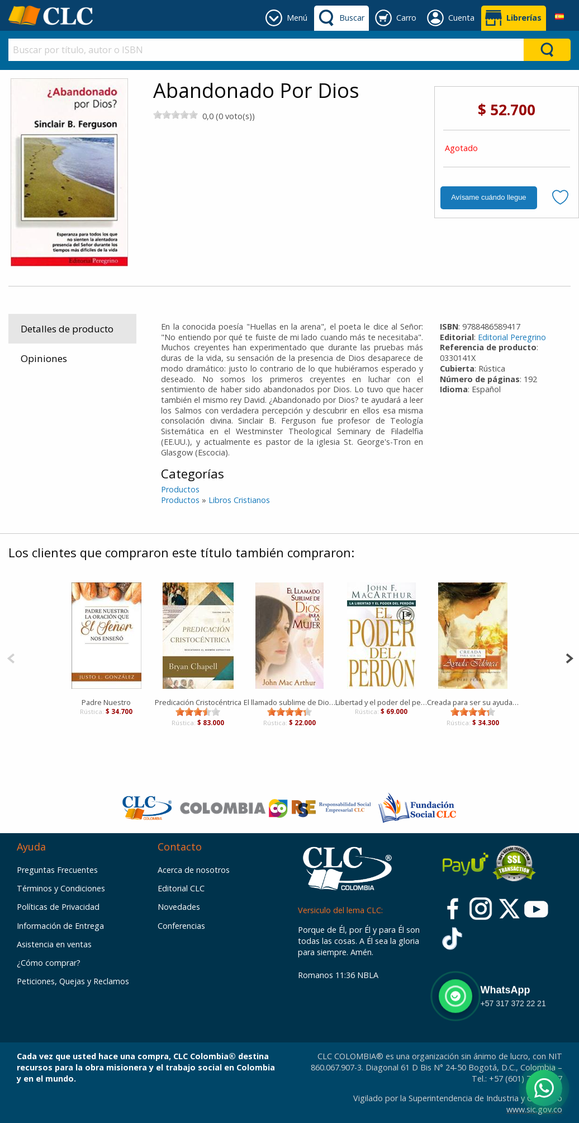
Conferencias (181, 925)
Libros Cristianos (239, 500)
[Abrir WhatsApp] (544, 1088)
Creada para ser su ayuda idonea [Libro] (473, 702)
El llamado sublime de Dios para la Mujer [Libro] (289, 702)
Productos (180, 489)
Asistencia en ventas (54, 944)
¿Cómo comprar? (48, 962)
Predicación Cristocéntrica (198, 702)
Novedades (179, 906)
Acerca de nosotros (194, 869)
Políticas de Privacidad (58, 906)
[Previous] (11, 657)
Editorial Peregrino (512, 337)
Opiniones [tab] (44, 358)
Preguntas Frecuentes (57, 869)
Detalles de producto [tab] (67, 328)
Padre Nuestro (106, 702)
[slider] (175, 114)
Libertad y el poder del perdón (381, 702)
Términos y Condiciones (61, 888)
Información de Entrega (60, 925)
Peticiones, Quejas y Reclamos (73, 981)
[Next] (569, 657)
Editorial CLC (181, 888)
